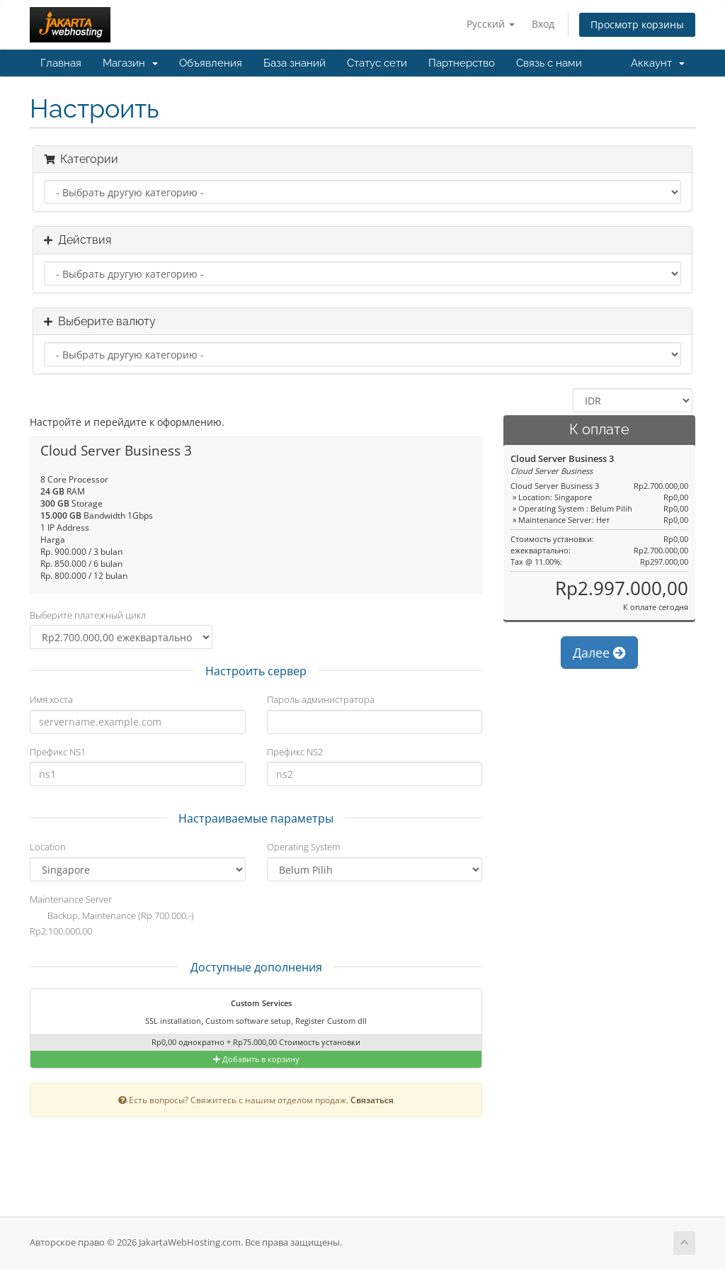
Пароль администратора (321, 699)
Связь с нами (549, 63)
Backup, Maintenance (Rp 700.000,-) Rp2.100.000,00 (112, 923)
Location (48, 846)
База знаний (294, 63)
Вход (543, 23)
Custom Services (252, 1004)
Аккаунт (658, 63)
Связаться (372, 1099)
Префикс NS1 (58, 751)
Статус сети (377, 63)
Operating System (303, 846)
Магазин (130, 63)
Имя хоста (51, 699)
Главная (60, 63)
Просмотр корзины (637, 24)
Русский (491, 23)
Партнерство (461, 63)
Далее (599, 652)
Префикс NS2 (295, 751)
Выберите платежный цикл (88, 615)
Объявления (210, 63)
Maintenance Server (71, 899)
